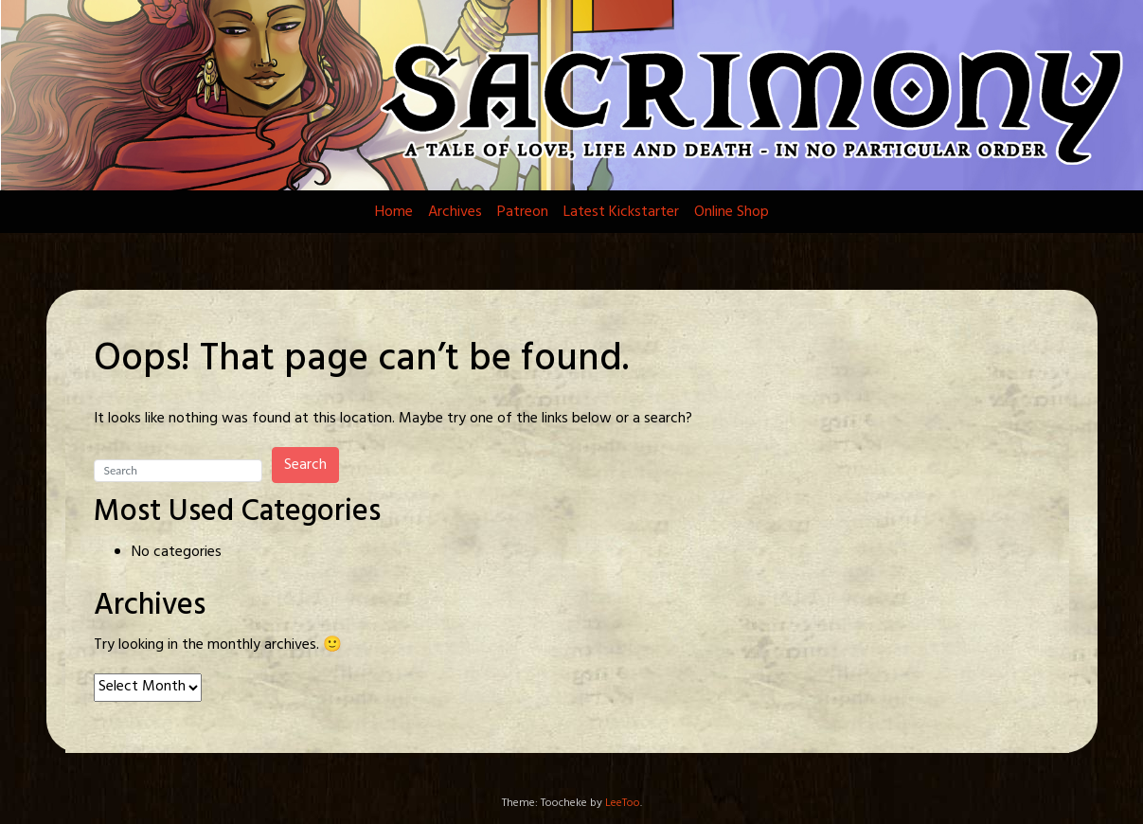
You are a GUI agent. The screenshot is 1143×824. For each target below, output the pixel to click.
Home (394, 212)
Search (305, 465)
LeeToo (622, 803)
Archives (455, 212)
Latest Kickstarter (621, 212)
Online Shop (731, 212)
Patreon (522, 212)
